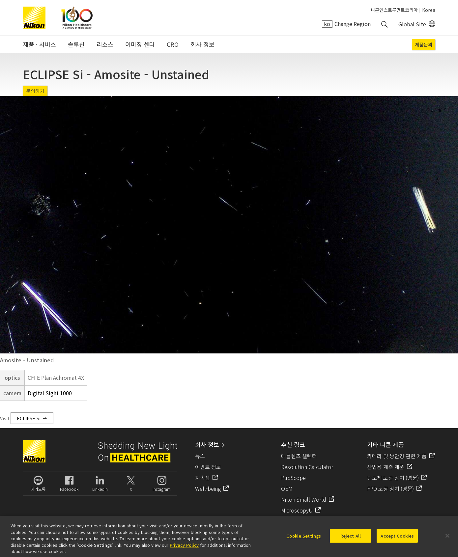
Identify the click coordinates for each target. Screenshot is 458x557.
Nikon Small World (303, 499)
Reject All (350, 538)
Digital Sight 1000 (50, 393)
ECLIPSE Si (29, 418)
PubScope (293, 478)
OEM (287, 488)
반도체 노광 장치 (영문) (393, 478)
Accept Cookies (397, 538)
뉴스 (200, 456)
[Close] (447, 538)
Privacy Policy (184, 547)
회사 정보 (202, 44)
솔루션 (76, 44)
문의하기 (35, 91)
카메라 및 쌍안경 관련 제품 (397, 456)
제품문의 (423, 44)
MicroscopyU (297, 510)
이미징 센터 (140, 44)
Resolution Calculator (307, 467)
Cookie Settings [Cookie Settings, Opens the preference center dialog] (303, 538)
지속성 (202, 478)
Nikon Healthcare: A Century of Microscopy (77, 18)
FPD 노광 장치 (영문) (390, 488)
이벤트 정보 (208, 467)
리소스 (105, 44)
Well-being (208, 488)
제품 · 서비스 (39, 44)
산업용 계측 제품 (385, 467)
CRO (173, 44)
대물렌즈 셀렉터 (299, 456)
